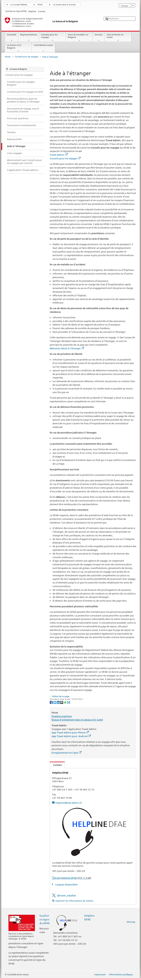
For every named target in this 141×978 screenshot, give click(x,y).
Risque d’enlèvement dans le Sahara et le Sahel (77, 719)
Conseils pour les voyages (52, 37)
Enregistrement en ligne (67, 752)
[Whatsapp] (65, 702)
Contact (56, 764)
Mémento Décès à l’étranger (67, 348)
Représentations (29, 37)
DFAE (40, 4)
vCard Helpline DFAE (72, 877)
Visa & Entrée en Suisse (118, 37)
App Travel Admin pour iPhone (70, 732)
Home (7, 57)
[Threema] (62, 702)
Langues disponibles (66, 884)
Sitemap (131, 921)
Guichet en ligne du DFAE (44, 919)
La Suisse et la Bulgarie (18, 48)
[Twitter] (55, 702)
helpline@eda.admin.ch (68, 802)
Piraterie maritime (62, 716)
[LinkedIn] (58, 702)
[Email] (68, 702)
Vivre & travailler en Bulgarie (79, 37)
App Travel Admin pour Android (71, 736)
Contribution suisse (43, 48)
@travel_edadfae (66, 895)
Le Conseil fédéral (18, 4)
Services (98, 37)
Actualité (11, 37)
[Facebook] (51, 702)
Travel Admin (59, 154)
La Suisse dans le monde (64, 4)
